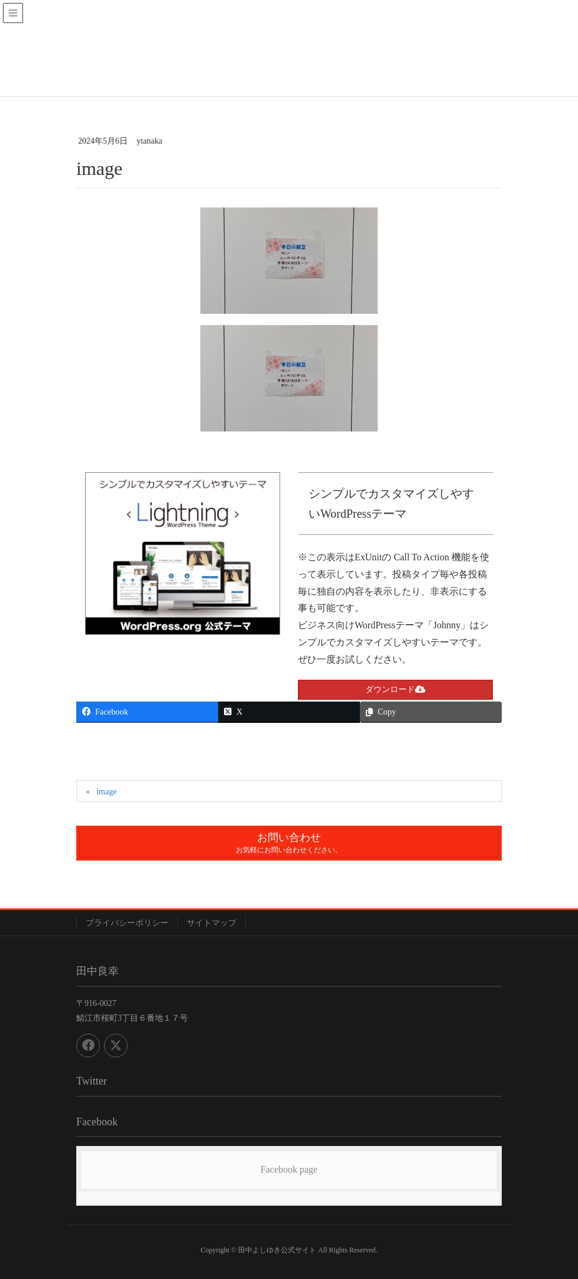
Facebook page (289, 1169)
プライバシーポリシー (127, 922)
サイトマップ (211, 922)
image (106, 791)
